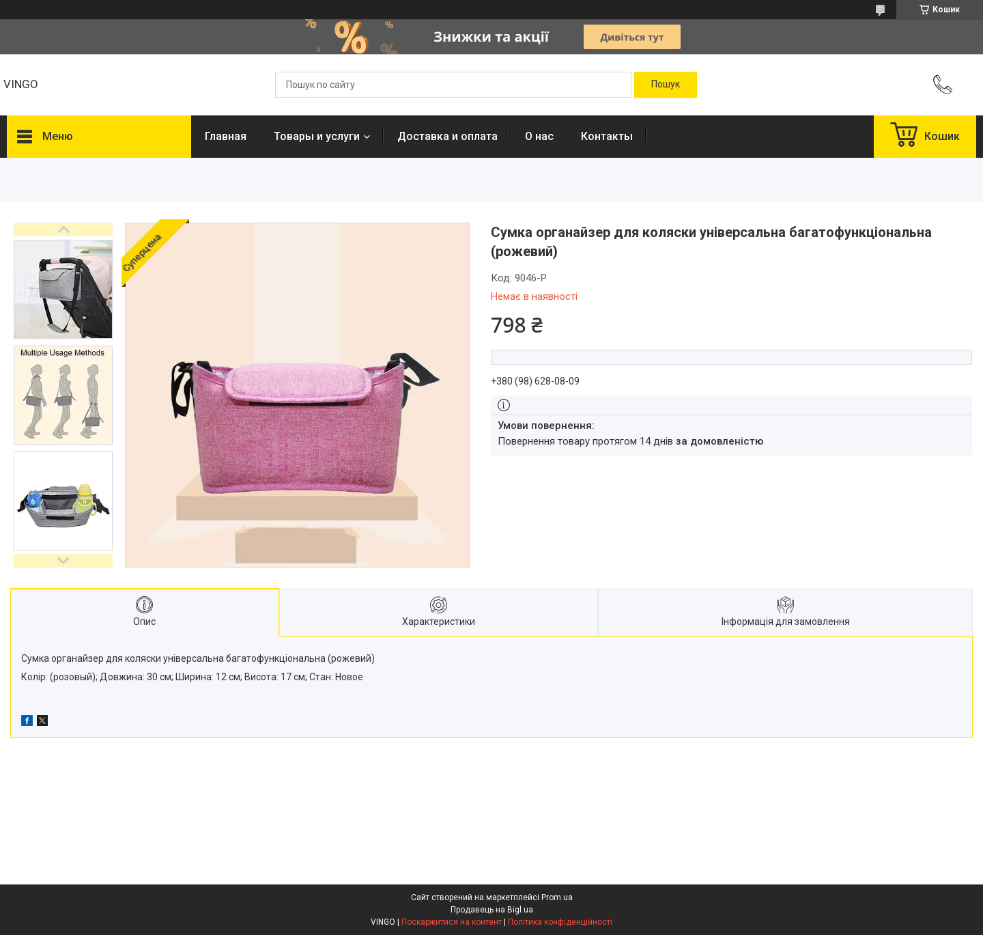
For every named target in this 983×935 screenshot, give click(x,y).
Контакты (607, 136)
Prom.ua (557, 897)
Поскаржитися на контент (451, 922)
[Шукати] (665, 85)
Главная (225, 136)
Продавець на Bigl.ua (492, 910)
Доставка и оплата (447, 136)
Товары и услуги (317, 136)
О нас (539, 136)
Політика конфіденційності (560, 922)
